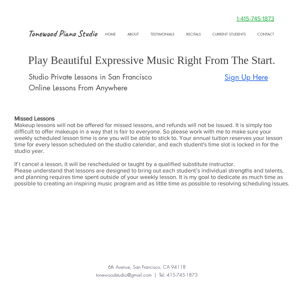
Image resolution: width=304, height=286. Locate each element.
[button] (229, 34)
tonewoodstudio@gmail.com (124, 275)
